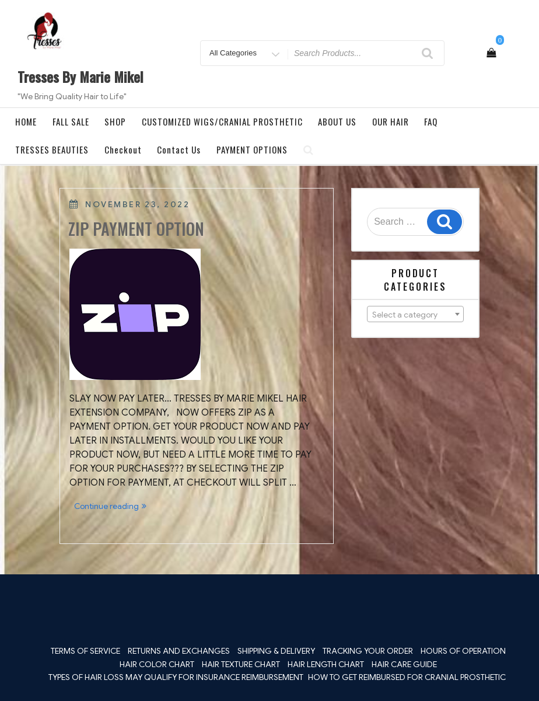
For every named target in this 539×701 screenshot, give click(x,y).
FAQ (431, 121)
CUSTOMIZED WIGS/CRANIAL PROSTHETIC (222, 121)
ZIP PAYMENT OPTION (136, 228)
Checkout (123, 149)
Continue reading (112, 506)
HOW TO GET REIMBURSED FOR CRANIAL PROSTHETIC (407, 677)
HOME (26, 121)
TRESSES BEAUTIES (52, 149)
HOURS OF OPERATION (463, 651)
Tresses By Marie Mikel (81, 76)
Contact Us (179, 149)
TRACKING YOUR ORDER (368, 651)
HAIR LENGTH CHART (326, 664)
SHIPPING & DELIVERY (276, 651)
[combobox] (415, 314)
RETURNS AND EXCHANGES (179, 651)
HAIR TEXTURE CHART (241, 664)
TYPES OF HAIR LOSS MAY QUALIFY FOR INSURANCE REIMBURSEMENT (175, 677)
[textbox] (415, 314)
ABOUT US (337, 121)
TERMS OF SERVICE (85, 651)
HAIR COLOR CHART (157, 664)
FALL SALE (70, 121)
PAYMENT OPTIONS (252, 149)
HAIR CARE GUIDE (404, 664)
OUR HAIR (390, 121)
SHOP (115, 121)
